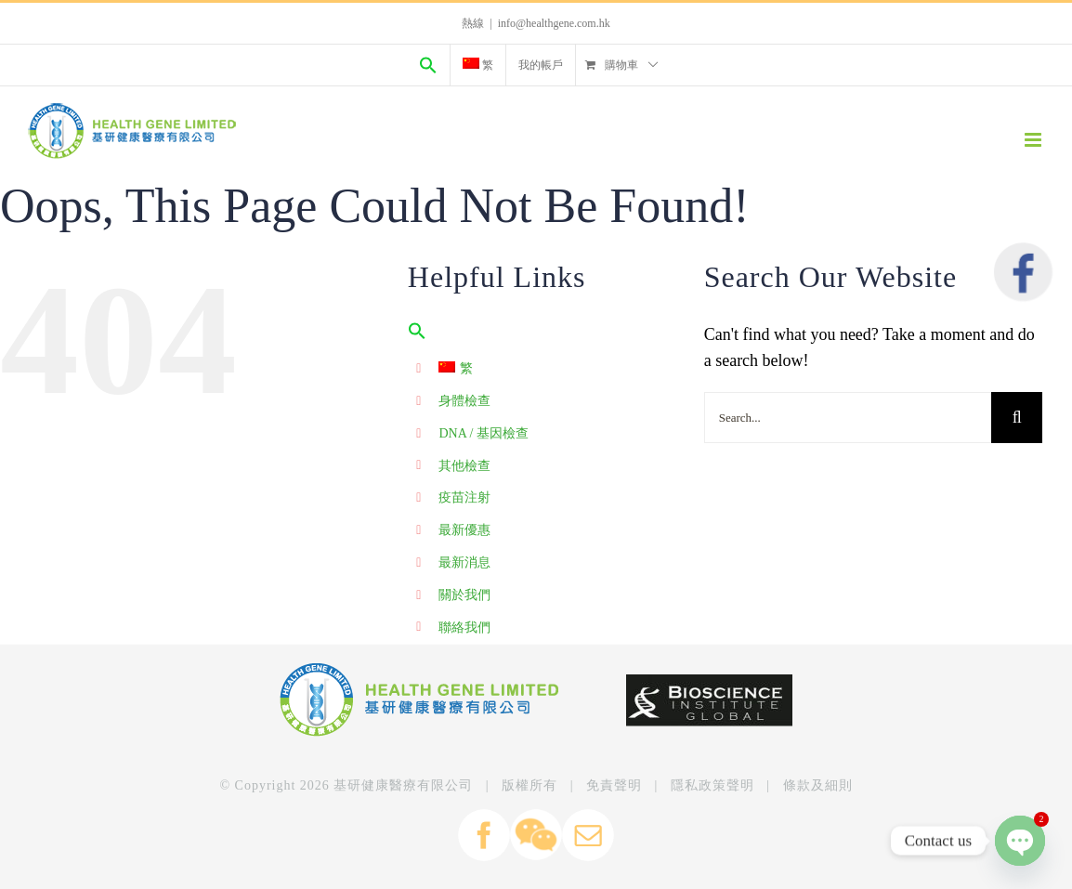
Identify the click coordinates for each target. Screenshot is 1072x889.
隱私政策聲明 (712, 785)
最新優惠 (464, 530)
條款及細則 (818, 785)
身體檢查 (464, 401)
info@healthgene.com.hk (554, 23)
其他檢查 (464, 466)
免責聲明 (614, 785)
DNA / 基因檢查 (483, 433)
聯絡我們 (464, 627)
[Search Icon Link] (428, 65)
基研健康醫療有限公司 (403, 785)
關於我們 (464, 595)
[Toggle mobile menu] (1034, 140)
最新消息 (464, 562)
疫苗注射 (464, 497)
